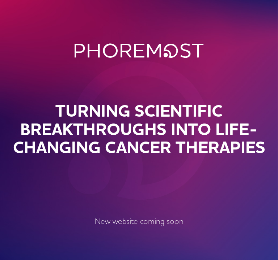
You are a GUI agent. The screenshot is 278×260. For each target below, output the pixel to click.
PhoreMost (139, 50)
